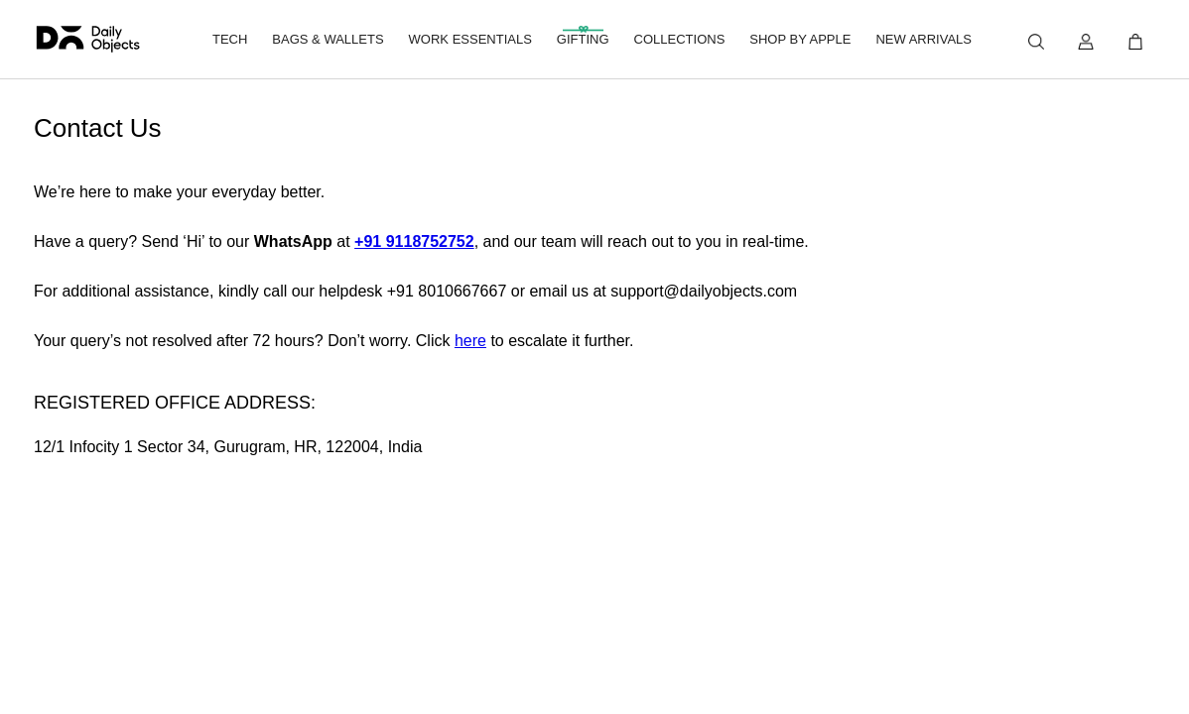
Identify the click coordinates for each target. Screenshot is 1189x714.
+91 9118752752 (414, 241)
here (470, 340)
